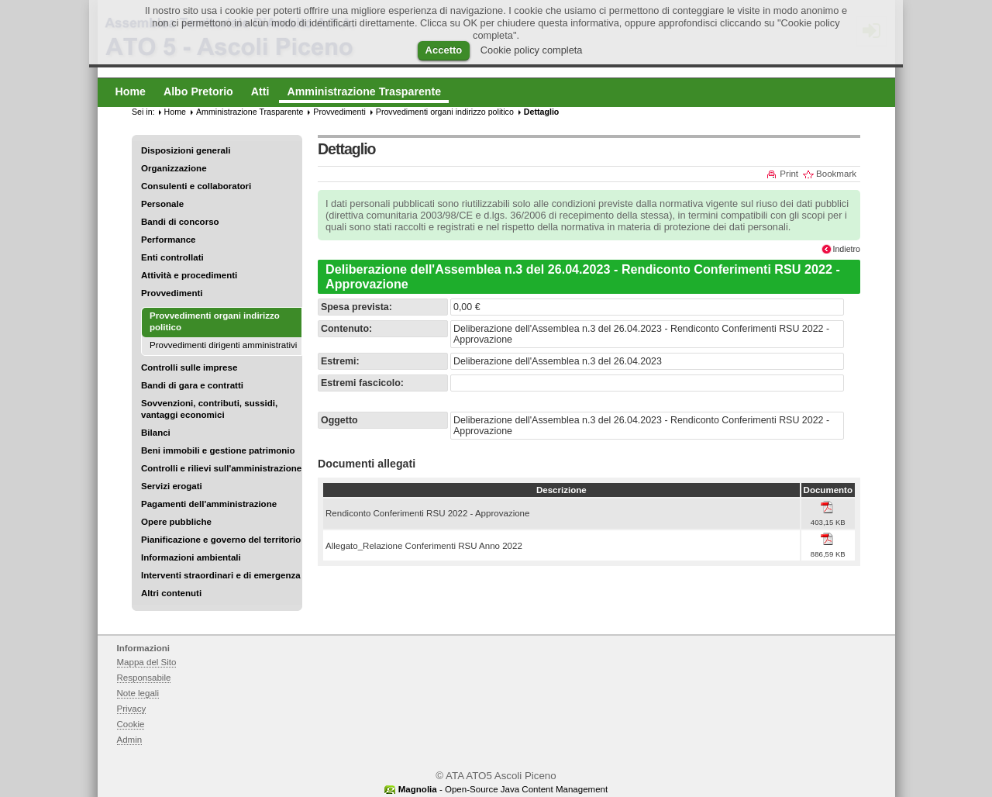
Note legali (138, 693)
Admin (130, 739)
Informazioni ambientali (191, 557)
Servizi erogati (171, 486)
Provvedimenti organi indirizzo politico (445, 111)
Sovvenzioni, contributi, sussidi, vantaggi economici (209, 408)
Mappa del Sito (147, 662)
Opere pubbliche (176, 521)
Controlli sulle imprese (189, 367)
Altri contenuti (171, 593)
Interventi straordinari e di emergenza (221, 575)
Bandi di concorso (180, 221)
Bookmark (836, 173)
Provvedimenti (171, 293)
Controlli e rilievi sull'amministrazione (221, 468)
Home (175, 111)
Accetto (444, 50)
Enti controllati (172, 257)
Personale (162, 204)
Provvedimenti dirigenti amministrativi (223, 345)
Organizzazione (174, 168)
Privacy (131, 708)
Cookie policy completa (531, 50)
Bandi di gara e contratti (192, 385)
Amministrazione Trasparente (249, 111)
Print (789, 173)
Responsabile (144, 677)
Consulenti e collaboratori (196, 186)
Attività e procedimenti (189, 275)
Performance (168, 239)
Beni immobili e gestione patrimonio (218, 450)
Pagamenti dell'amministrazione (209, 504)
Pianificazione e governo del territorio (221, 539)
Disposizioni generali (185, 150)
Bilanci (155, 432)
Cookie (131, 724)
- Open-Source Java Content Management (503, 789)
